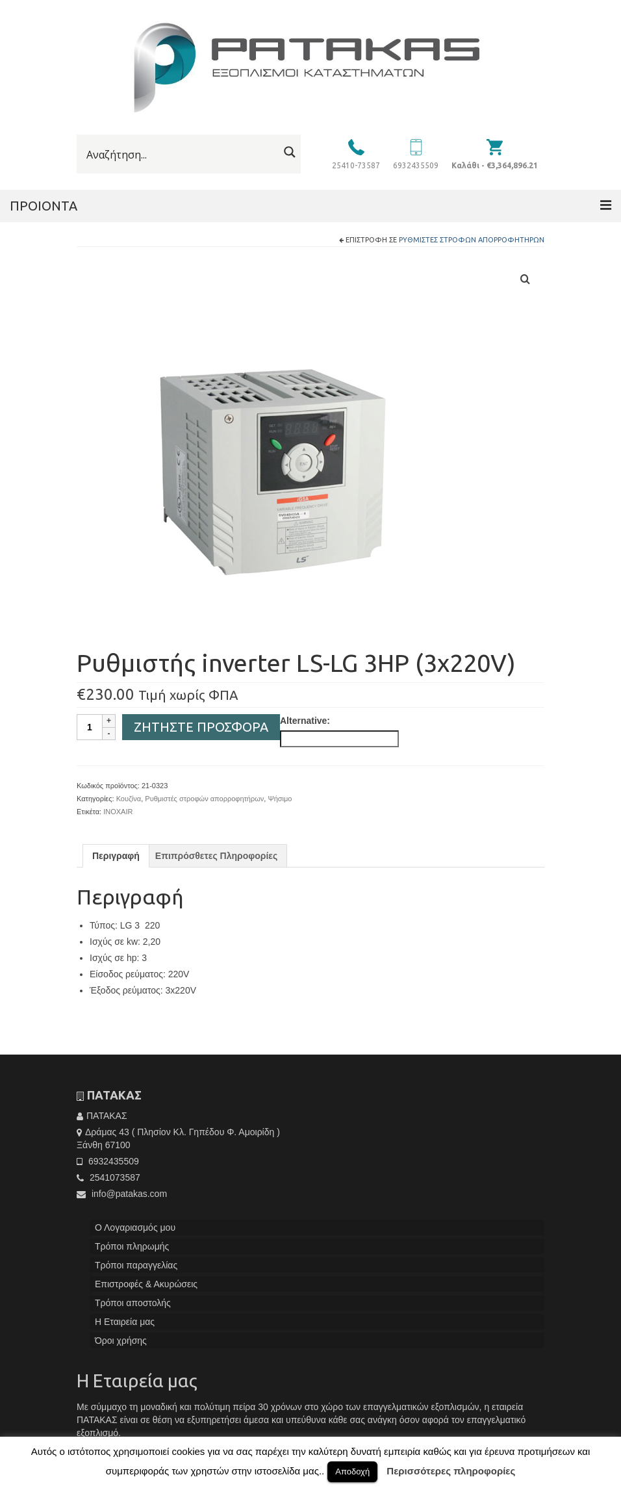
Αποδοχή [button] (352, 1471)
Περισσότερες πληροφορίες (451, 1470)
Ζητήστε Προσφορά (201, 726)
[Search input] (180, 155)
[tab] (115, 855)
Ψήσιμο (280, 799)
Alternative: (305, 720)
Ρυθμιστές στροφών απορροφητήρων (471, 240)
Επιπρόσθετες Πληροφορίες (216, 856)
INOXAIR (118, 812)
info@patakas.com (122, 1193)
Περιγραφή (116, 856)
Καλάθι (494, 165)
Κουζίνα (129, 799)
